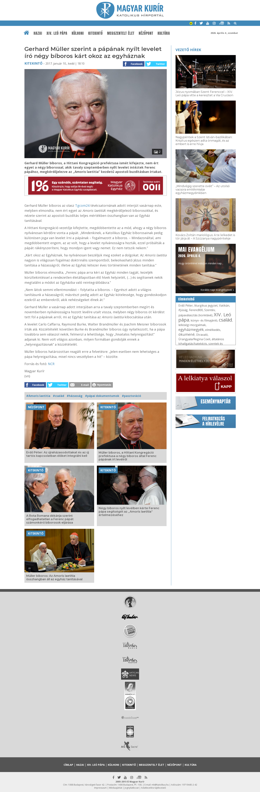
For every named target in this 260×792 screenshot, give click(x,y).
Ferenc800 (196, 310)
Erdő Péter (185, 305)
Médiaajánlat (115, 787)
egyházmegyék (191, 329)
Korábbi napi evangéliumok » (217, 289)
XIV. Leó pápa (57, 33)
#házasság (74, 396)
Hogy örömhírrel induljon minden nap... (200, 255)
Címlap (68, 764)
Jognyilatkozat (132, 787)
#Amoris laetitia (38, 396)
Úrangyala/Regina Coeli (194, 339)
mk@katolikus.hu (160, 784)
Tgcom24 (82, 205)
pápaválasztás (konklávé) (195, 315)
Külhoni (78, 33)
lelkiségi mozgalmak (192, 325)
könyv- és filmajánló (204, 320)
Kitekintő (95, 33)
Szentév (209, 310)
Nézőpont (146, 33)
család (225, 319)
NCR (51, 364)
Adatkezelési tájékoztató (153, 787)
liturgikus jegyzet (206, 305)
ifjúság (183, 310)
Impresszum (100, 787)
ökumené (186, 334)
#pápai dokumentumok (102, 396)
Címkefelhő (186, 299)
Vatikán (224, 305)
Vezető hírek (188, 49)
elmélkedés (212, 330)
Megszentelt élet (120, 33)
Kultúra (164, 33)
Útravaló (202, 335)
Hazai (38, 33)
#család (58, 396)
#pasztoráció (131, 396)
